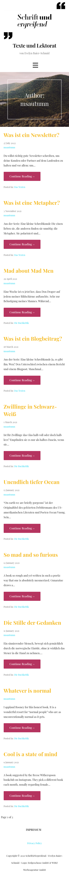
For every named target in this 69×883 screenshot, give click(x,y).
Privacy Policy (34, 843)
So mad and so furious (31, 554)
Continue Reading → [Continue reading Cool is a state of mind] (22, 795)
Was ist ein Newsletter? (31, 134)
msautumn (9, 147)
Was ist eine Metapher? (32, 202)
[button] (35, 65)
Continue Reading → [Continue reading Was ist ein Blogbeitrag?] (22, 380)
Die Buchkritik (21, 322)
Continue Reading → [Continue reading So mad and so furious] (22, 596)
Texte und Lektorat (34, 45)
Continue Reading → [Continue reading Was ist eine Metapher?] (22, 244)
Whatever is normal (27, 690)
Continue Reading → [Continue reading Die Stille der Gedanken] (22, 664)
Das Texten (19, 187)
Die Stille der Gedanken (32, 622)
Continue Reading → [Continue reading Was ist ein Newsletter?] (22, 176)
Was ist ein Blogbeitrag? (33, 338)
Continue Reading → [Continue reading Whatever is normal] (22, 728)
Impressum (33, 830)
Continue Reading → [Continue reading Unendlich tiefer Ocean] (22, 528)
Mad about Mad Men (29, 270)
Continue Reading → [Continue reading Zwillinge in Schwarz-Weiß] (22, 455)
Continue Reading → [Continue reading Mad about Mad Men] (22, 312)
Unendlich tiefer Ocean (32, 481)
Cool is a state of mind (30, 753)
